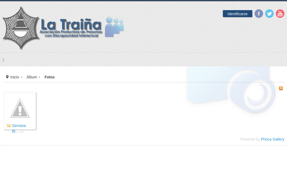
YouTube (267, 13)
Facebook (245, 13)
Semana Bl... (79, 159)
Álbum (84, 109)
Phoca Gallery (253, 172)
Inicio (68, 109)
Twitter (256, 13)
